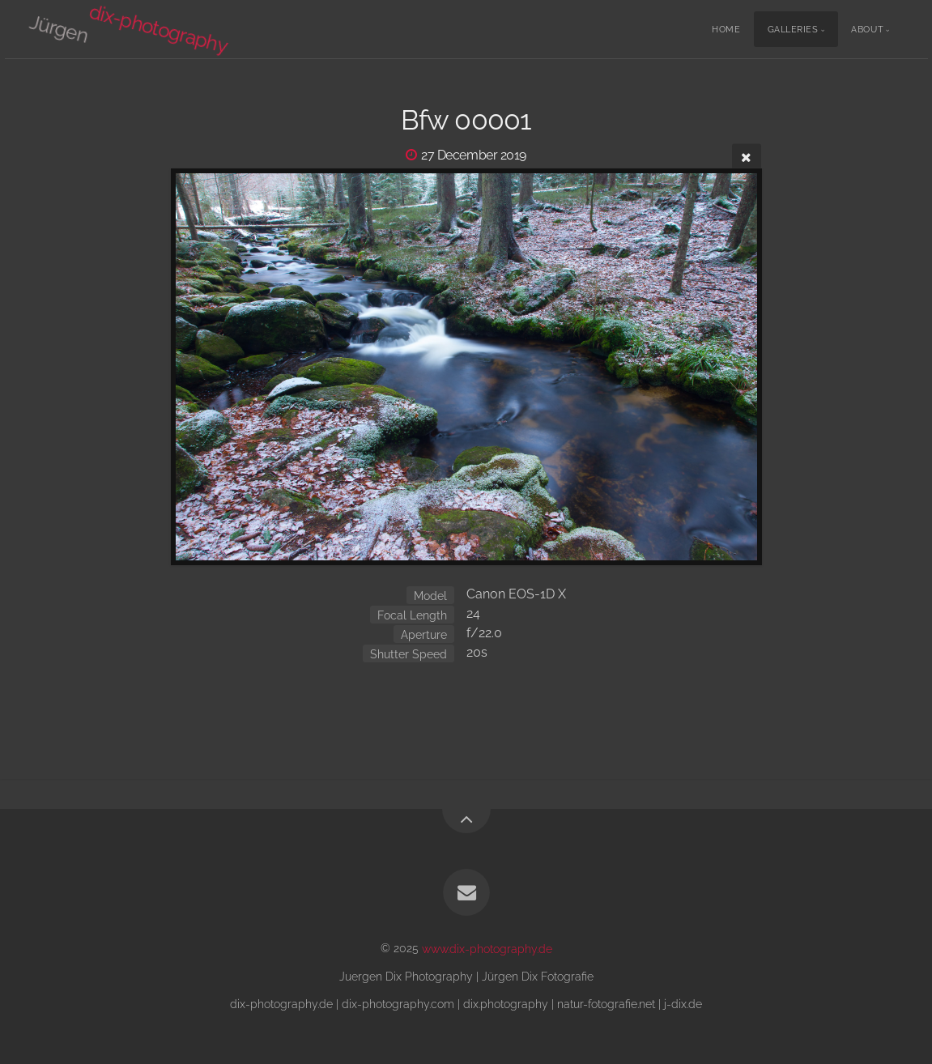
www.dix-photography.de (487, 948)
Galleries (793, 29)
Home (726, 29)
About (867, 29)
